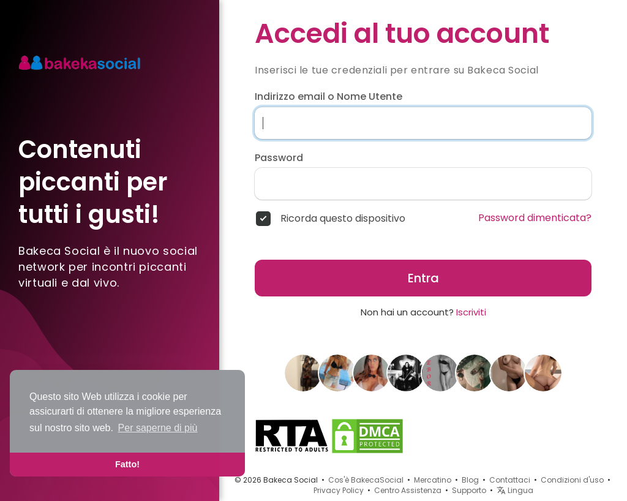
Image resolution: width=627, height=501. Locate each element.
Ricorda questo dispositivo (342, 218)
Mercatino (432, 480)
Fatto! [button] (127, 464)
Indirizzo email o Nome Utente (328, 97)
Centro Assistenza (407, 490)
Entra (423, 278)
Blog (470, 480)
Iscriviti (471, 312)
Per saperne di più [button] (158, 428)
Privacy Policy (339, 490)
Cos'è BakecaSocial (366, 480)
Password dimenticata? (534, 218)
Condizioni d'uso (572, 480)
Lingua (515, 490)
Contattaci (509, 480)
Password (279, 158)
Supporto (469, 490)
